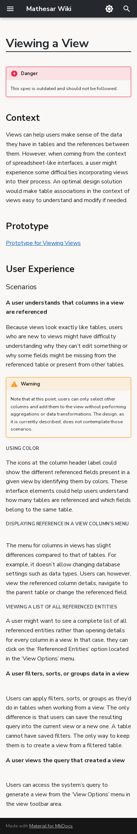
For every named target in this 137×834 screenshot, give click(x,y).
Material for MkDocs (51, 826)
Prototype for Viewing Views (43, 243)
